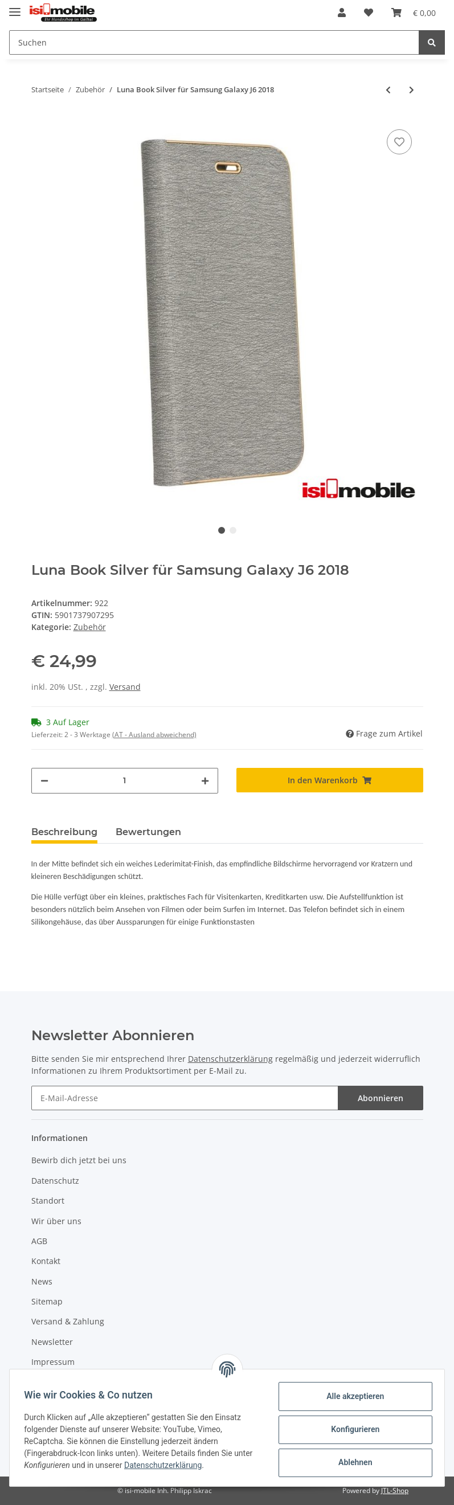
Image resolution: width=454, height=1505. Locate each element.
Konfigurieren (351, 1429)
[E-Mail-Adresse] (184, 1098)
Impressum (53, 1361)
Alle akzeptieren (351, 1396)
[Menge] (124, 780)
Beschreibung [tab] (64, 832)
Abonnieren (380, 1098)
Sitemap (47, 1301)
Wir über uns (56, 1221)
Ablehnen (351, 1462)
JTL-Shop (394, 1490)
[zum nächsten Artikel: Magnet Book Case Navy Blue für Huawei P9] (411, 89)
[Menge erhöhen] (205, 780)
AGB (39, 1241)
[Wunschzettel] (368, 12)
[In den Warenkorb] (329, 780)
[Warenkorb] (413, 12)
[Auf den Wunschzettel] (399, 141)
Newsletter (52, 1341)
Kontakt (45, 1260)
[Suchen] (214, 42)
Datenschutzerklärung (230, 1058)
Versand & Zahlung (67, 1321)
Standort (47, 1200)
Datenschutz (55, 1180)
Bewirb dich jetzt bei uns (78, 1160)
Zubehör (89, 626)
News (41, 1281)
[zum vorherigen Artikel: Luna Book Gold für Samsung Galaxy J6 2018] (388, 89)
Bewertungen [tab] (148, 832)
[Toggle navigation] (15, 7)
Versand (125, 686)
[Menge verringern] (44, 780)
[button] (342, 12)
